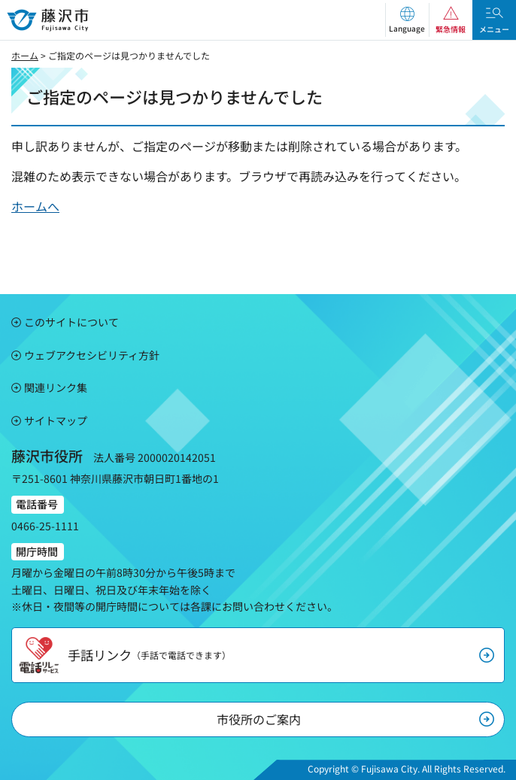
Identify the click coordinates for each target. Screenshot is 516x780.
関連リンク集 (55, 387)
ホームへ (35, 206)
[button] (407, 20)
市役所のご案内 (259, 719)
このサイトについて (71, 321)
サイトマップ (55, 420)
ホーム (24, 55)
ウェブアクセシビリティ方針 (91, 355)
